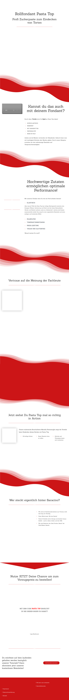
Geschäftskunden (41, 686)
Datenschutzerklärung (9, 692)
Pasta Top (36, 609)
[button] (46, 202)
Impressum (6, 688)
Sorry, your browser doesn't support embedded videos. (12, 109)
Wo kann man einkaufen (42, 682)
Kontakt (5, 695)
